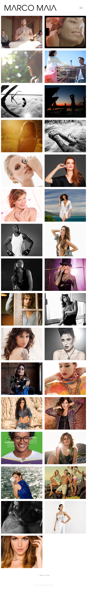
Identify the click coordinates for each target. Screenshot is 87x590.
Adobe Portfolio (48, 585)
